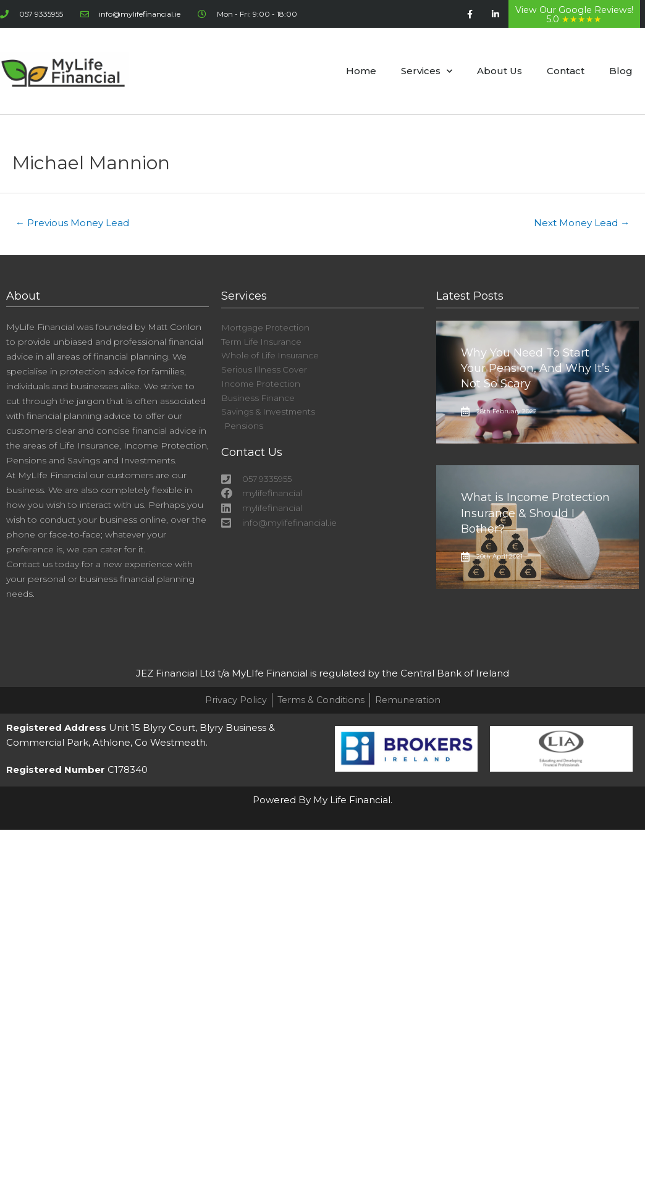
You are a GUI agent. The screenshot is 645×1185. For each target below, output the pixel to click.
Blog (621, 71)
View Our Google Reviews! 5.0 (574, 14)
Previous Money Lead (75, 223)
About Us (499, 71)
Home (361, 71)
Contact (565, 71)
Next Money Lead (579, 223)
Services (426, 71)
